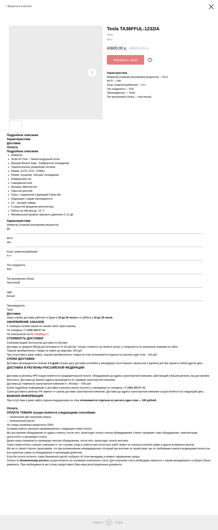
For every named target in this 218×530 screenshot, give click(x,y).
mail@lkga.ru (41, 334)
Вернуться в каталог (19, 6)
